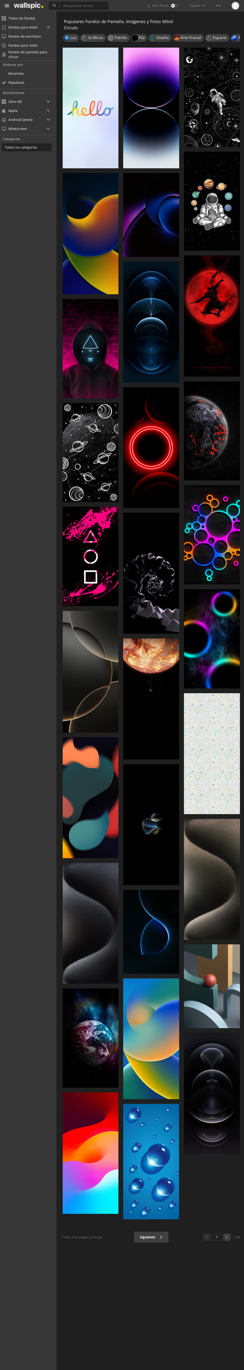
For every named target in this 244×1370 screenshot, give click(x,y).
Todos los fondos (21, 18)
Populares (19, 82)
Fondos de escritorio (24, 36)
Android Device (20, 119)
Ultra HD (15, 101)
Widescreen (17, 128)
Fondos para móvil (29, 27)
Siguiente (151, 1237)
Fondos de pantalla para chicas (27, 54)
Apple (13, 110)
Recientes (19, 73)
